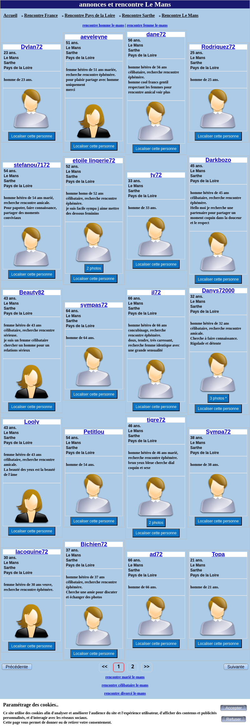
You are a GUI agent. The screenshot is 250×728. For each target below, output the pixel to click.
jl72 (156, 292)
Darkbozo (218, 160)
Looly (31, 422)
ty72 (156, 175)
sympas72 (94, 305)
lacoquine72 (31, 552)
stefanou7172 (32, 165)
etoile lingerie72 (93, 160)
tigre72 (156, 420)
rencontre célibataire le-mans (125, 685)
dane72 (156, 34)
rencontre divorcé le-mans (125, 693)
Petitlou (94, 432)
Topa (218, 554)
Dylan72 (31, 47)
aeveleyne (93, 37)
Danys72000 (218, 290)
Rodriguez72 (218, 47)
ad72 (156, 554)
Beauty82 (31, 292)
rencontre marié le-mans (125, 677)
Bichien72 (94, 544)
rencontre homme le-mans (103, 25)
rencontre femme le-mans (147, 25)
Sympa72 (218, 432)
